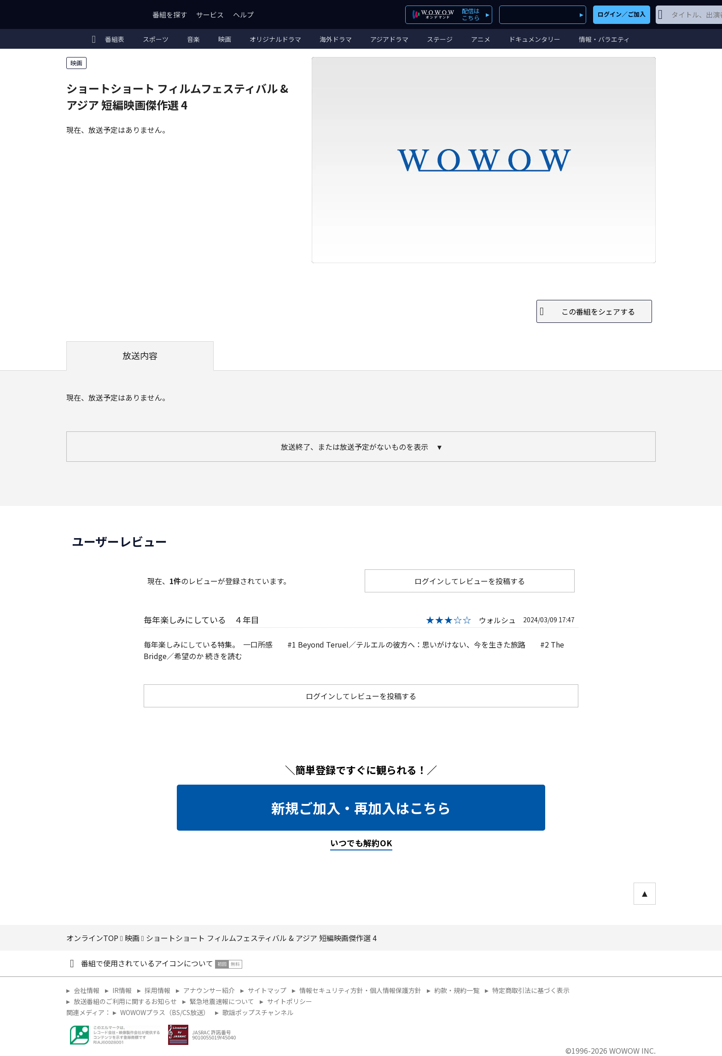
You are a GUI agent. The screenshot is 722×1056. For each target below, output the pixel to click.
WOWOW (100, 14)
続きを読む (223, 655)
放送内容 (139, 355)
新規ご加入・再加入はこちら (361, 808)
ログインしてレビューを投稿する (469, 580)
